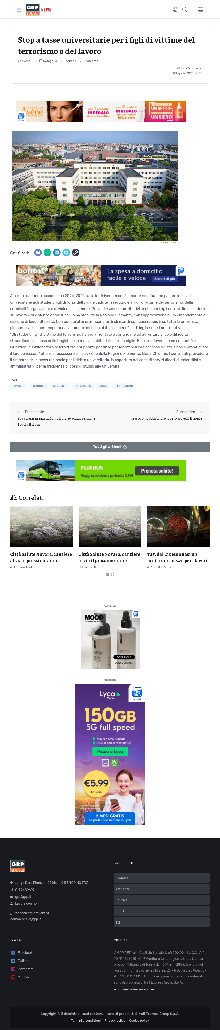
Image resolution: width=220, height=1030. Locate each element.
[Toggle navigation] (19, 9)
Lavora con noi (23, 904)
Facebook (21, 953)
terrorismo (124, 386)
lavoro (18, 386)
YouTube (20, 977)
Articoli (71, 61)
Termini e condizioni (86, 1020)
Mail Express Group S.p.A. (159, 1014)
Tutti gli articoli (110, 447)
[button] (185, 10)
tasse (103, 386)
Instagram (21, 969)
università (83, 386)
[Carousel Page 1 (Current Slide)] (107, 574)
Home (24, 61)
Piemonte (91, 61)
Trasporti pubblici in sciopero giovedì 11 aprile (166, 418)
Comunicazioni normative (134, 989)
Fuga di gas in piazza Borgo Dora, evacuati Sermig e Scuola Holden (56, 421)
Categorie (48, 61)
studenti (60, 386)
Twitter (19, 961)
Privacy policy (115, 1020)
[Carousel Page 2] (112, 574)
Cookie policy (139, 1020)
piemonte (39, 386)
